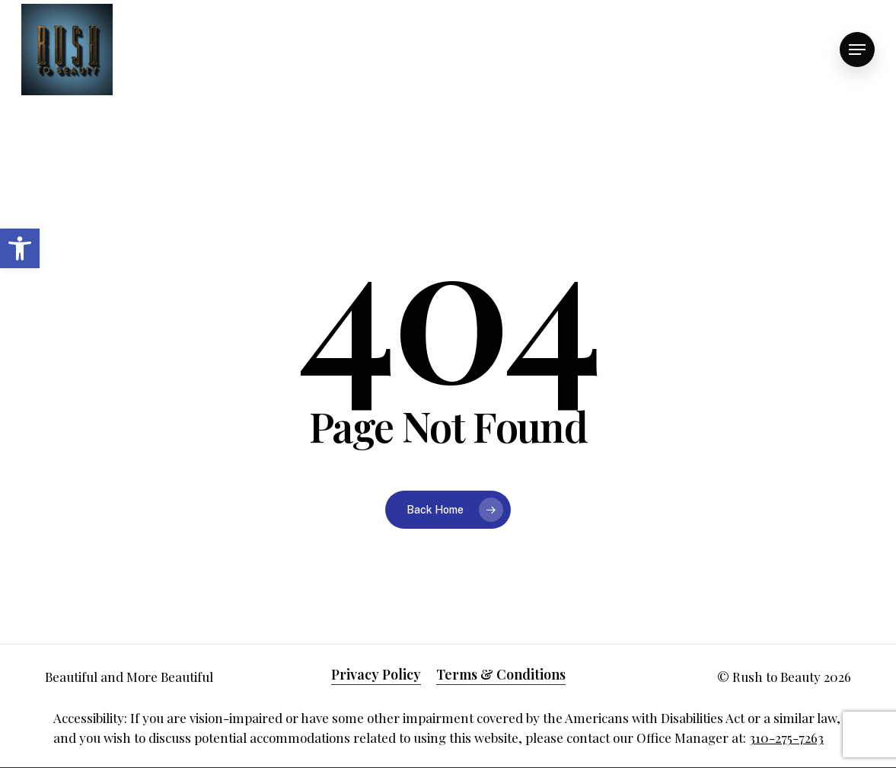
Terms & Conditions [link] (501, 674)
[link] (20, 248)
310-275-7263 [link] (786, 737)
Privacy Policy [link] (376, 674)
